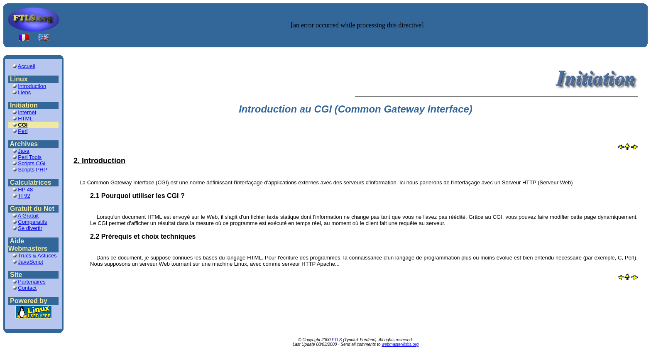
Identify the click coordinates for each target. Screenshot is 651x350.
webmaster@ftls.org (400, 344)
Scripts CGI (31, 163)
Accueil (26, 66)
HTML (25, 118)
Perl (22, 131)
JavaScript (30, 262)
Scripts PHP (32, 169)
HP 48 (25, 189)
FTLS (337, 340)
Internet (27, 112)
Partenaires (31, 282)
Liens (24, 92)
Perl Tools (30, 157)
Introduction (32, 86)
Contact (27, 288)
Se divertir (30, 228)
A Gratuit (28, 216)
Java (23, 151)
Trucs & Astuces (37, 255)
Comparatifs (32, 222)
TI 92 (24, 196)
